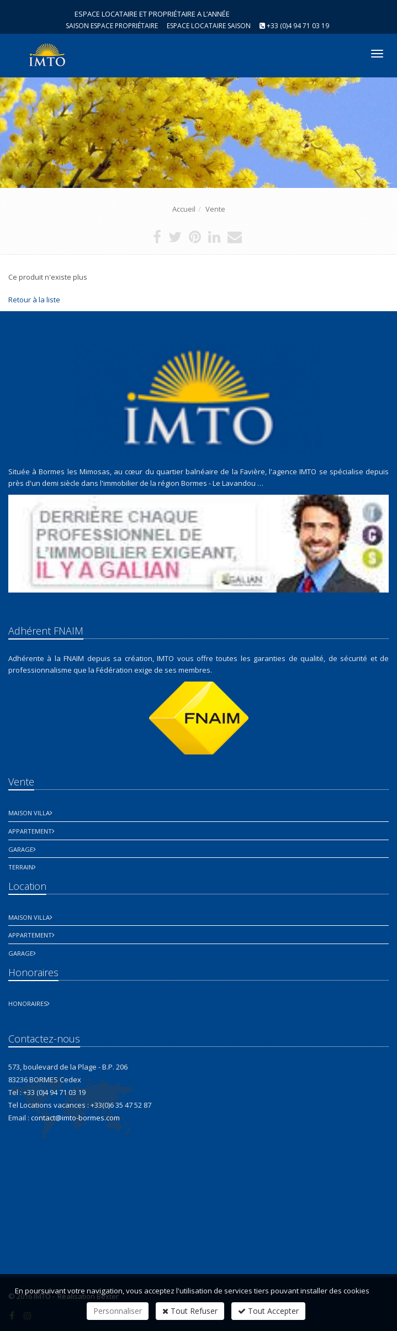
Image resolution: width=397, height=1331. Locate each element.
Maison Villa (29, 813)
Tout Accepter (268, 1311)
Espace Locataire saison (209, 25)
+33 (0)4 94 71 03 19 (298, 25)
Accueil (183, 209)
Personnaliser (117, 1311)
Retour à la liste (34, 300)
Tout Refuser (190, 1311)
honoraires (27, 1003)
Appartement (30, 831)
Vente (215, 209)
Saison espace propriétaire (112, 25)
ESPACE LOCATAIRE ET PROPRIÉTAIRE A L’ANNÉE (152, 14)
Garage (20, 849)
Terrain (20, 867)
